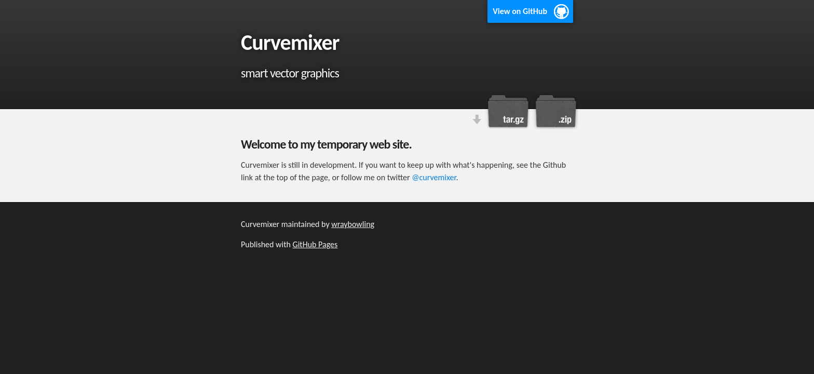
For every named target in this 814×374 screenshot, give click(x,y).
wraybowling (352, 224)
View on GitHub (520, 11)
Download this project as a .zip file (555, 111)
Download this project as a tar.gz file (508, 111)
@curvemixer (434, 177)
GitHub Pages (315, 244)
